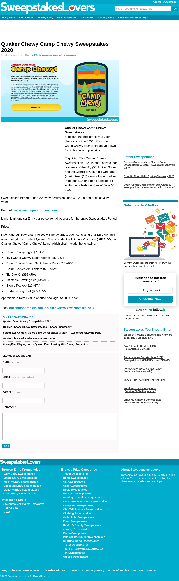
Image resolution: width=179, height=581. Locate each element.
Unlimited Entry (66, 17)
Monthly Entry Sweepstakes (21, 489)
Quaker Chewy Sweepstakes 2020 (69, 308)
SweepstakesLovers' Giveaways (23, 503)
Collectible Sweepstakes (78, 517)
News (6, 511)
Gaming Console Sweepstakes (82, 497)
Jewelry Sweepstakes (76, 529)
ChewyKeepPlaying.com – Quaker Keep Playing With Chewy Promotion (45, 344)
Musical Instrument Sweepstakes (84, 536)
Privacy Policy (95, 570)
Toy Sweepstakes (74, 552)
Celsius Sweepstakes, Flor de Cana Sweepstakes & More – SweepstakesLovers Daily (149, 165)
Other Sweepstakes (75, 556)
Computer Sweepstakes (78, 505)
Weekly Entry (45, 17)
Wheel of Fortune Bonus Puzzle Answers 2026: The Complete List (148, 336)
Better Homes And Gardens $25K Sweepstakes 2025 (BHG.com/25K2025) (147, 359)
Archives (138, 570)
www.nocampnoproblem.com (35, 210)
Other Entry (86, 17)
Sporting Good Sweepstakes (81, 540)
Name (11, 361)
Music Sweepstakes (75, 533)
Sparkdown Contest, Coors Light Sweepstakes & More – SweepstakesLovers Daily (52, 332)
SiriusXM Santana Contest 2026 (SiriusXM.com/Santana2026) (142, 401)
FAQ (4, 570)
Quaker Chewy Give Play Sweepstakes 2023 (29, 338)
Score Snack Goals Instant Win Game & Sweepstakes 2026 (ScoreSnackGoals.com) (149, 186)
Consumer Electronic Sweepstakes (85, 501)
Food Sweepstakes (75, 521)
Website (11, 392)
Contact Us (76, 570)
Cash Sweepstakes (75, 485)
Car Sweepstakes (74, 481)
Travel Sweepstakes (75, 473)
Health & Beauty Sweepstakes (82, 525)
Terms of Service (118, 570)
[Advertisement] (89, 29)
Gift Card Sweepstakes (42, 55)
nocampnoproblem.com (26, 308)
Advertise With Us (54, 570)
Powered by (149, 309)
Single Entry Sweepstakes (64, 55)
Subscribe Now (150, 299)
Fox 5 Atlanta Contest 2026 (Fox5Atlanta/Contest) (140, 347)
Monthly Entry (105, 17)
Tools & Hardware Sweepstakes (83, 548)
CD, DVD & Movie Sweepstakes (83, 509)
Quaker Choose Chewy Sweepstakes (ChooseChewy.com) (37, 327)
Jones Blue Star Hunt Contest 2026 (144, 380)
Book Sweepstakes (75, 489)
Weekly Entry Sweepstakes (20, 481)
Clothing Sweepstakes (77, 513)
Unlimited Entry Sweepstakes (22, 485)
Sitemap (152, 570)
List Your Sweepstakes (24, 570)
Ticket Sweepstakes (75, 544)
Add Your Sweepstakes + (165, 2)
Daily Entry (8, 17)
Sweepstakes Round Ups (133, 17)
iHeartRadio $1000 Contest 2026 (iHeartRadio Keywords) (143, 370)
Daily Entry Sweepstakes (19, 473)
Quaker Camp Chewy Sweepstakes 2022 (27, 321)
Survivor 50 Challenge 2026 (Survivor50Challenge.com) (140, 390)
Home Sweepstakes (75, 477)
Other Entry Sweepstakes (19, 493)
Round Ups (10, 507)
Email (18, 377)
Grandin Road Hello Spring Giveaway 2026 (149, 176)
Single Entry (26, 17)
